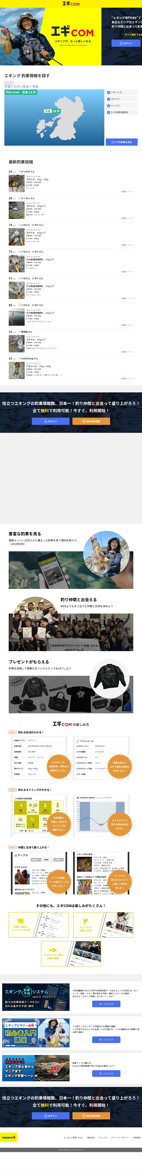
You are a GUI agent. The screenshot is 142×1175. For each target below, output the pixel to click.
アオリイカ (114, 92)
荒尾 (35, 86)
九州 (17, 86)
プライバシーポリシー (120, 1140)
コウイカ (113, 99)
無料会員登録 (91, 424)
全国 (7, 86)
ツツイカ (113, 105)
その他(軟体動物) (117, 112)
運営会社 (91, 1140)
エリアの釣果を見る (121, 142)
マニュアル (103, 1140)
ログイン (126, 43)
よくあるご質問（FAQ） (73, 1140)
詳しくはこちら (106, 1006)
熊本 (26, 86)
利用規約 (137, 1140)
